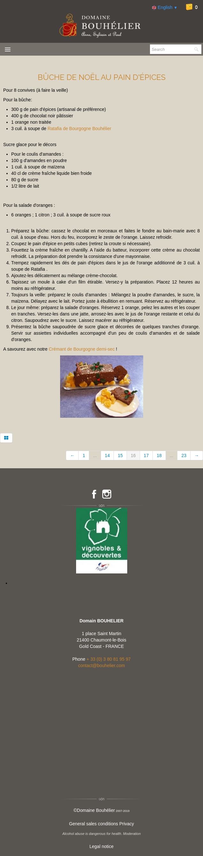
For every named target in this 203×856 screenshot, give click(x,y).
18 (159, 455)
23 (183, 455)
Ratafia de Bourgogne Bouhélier (79, 128)
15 (120, 455)
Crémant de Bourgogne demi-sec (81, 349)
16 (133, 455)
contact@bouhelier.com (101, 665)
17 (146, 455)
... (95, 455)
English (164, 7)
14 (107, 455)
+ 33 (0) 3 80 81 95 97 (109, 659)
